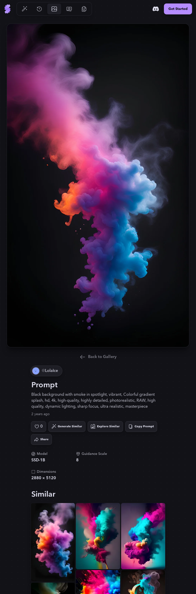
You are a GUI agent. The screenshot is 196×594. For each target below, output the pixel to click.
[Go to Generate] (24, 8)
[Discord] (155, 9)
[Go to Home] (7, 9)
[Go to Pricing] (69, 8)
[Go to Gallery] (54, 8)
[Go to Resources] (84, 8)
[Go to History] (39, 8)
